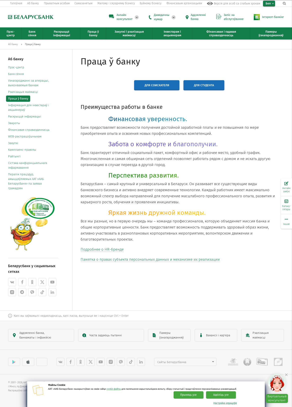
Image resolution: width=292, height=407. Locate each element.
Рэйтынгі (14, 156)
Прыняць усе (188, 395)
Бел (268, 3)
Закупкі (13, 143)
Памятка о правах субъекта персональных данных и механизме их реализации (150, 259)
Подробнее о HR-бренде (102, 249)
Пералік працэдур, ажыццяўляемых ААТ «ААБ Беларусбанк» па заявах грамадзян (26, 181)
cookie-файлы (114, 389)
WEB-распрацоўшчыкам (24, 136)
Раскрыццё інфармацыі (24, 116)
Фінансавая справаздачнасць (29, 130)
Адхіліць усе (221, 395)
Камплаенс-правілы (22, 150)
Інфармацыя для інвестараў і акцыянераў (28, 107)
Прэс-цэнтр (16, 67)
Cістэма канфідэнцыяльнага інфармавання (27, 165)
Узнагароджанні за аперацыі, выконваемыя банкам (28, 83)
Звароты (14, 123)
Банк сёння (16, 74)
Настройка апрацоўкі (225, 403)
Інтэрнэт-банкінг (273, 17)
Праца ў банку (18, 98)
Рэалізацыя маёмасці (23, 92)
